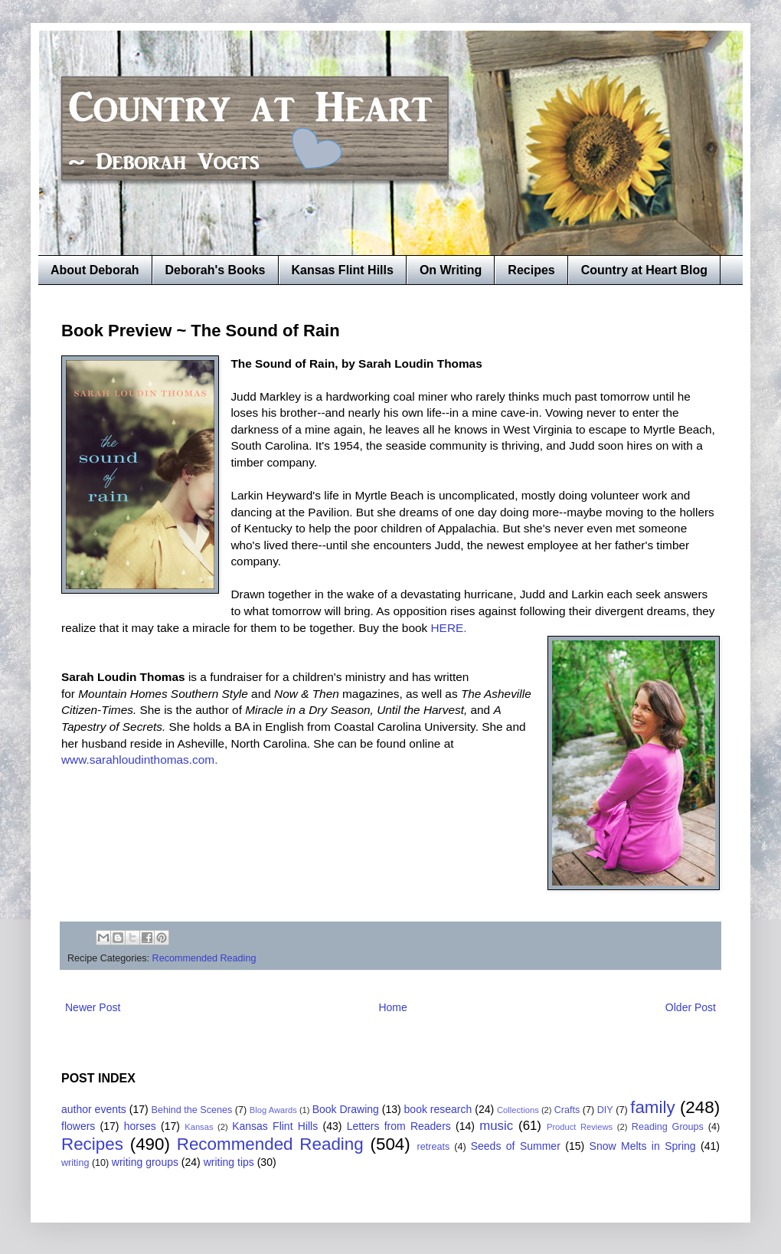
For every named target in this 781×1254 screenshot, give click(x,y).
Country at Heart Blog (644, 270)
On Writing (451, 270)
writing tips (229, 1162)
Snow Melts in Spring (643, 1146)
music (496, 1125)
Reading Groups (668, 1126)
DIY (605, 1110)
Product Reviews (580, 1126)
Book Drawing (345, 1109)
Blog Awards (273, 1110)
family (652, 1107)
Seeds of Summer (515, 1146)
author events (93, 1109)
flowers (78, 1126)
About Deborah (95, 270)
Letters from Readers (399, 1126)
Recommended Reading (204, 958)
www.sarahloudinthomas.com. (139, 759)
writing (75, 1162)
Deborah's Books (215, 270)
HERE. (449, 627)
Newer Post (92, 1007)
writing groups (145, 1162)
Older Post (690, 1007)
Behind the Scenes (192, 1110)
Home (392, 1007)
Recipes (531, 270)
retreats (433, 1146)
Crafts (567, 1110)
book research (438, 1109)
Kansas (199, 1126)
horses (140, 1126)
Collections (518, 1110)
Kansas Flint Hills (343, 270)
